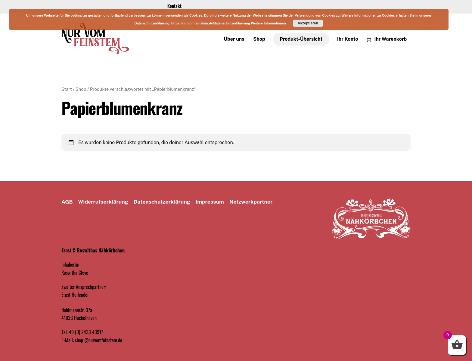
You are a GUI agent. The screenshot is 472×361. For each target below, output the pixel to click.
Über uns (234, 39)
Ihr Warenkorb (387, 39)
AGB (67, 201)
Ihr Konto (347, 39)
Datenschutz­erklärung (162, 201)
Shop (259, 39)
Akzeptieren (308, 23)
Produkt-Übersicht (301, 39)
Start (66, 89)
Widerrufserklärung (103, 201)
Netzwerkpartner (251, 201)
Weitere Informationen (268, 23)
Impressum (210, 201)
